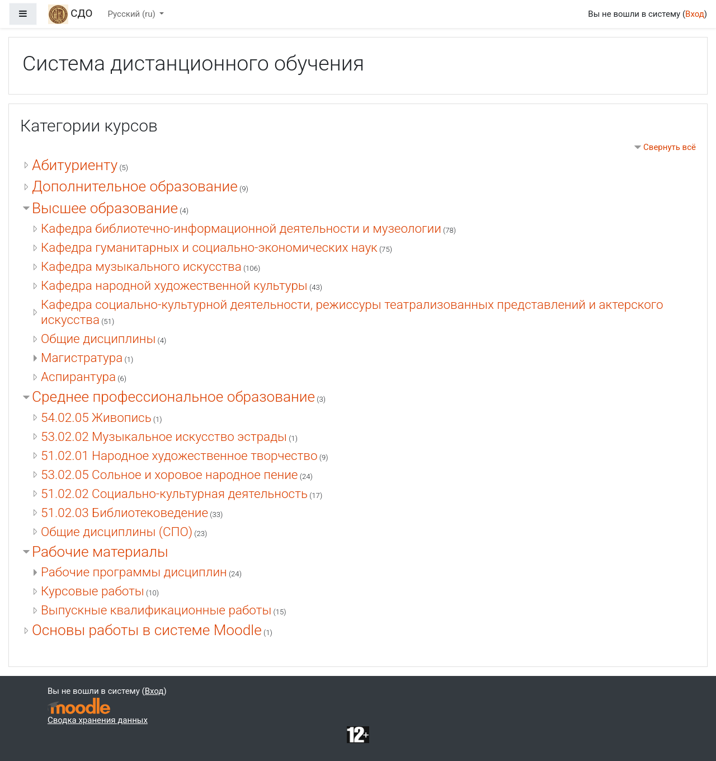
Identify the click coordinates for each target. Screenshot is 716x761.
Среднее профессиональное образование (173, 396)
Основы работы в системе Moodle (147, 630)
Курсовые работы (92, 591)
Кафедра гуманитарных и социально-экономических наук (209, 247)
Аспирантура (78, 376)
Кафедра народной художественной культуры (174, 285)
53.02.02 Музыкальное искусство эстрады (164, 436)
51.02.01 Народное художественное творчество (179, 455)
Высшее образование (105, 208)
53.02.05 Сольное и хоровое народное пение (169, 474)
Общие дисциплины (98, 338)
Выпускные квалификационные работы (156, 610)
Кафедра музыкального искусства (141, 266)
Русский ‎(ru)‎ (133, 14)
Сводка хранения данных (98, 720)
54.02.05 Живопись (96, 417)
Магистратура (82, 357)
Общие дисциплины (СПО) (116, 531)
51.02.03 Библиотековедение (124, 512)
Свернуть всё (669, 147)
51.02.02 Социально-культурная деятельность (174, 493)
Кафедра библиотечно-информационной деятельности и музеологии (241, 228)
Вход (694, 14)
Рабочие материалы (100, 551)
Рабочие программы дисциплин (134, 572)
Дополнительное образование (135, 186)
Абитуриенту (74, 165)
